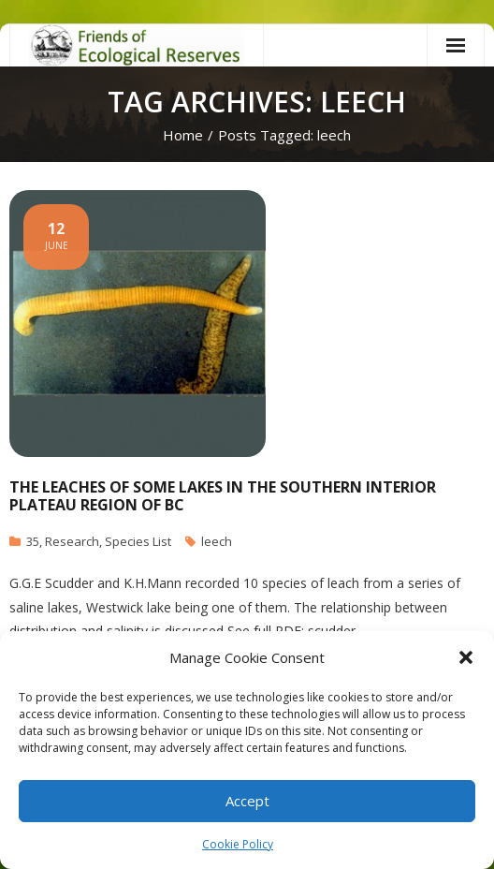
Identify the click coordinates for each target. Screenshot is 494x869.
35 (32, 541)
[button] (466, 657)
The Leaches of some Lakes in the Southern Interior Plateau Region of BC (222, 496)
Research (72, 541)
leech (216, 541)
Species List (138, 541)
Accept (247, 800)
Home (183, 134)
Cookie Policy (237, 844)
